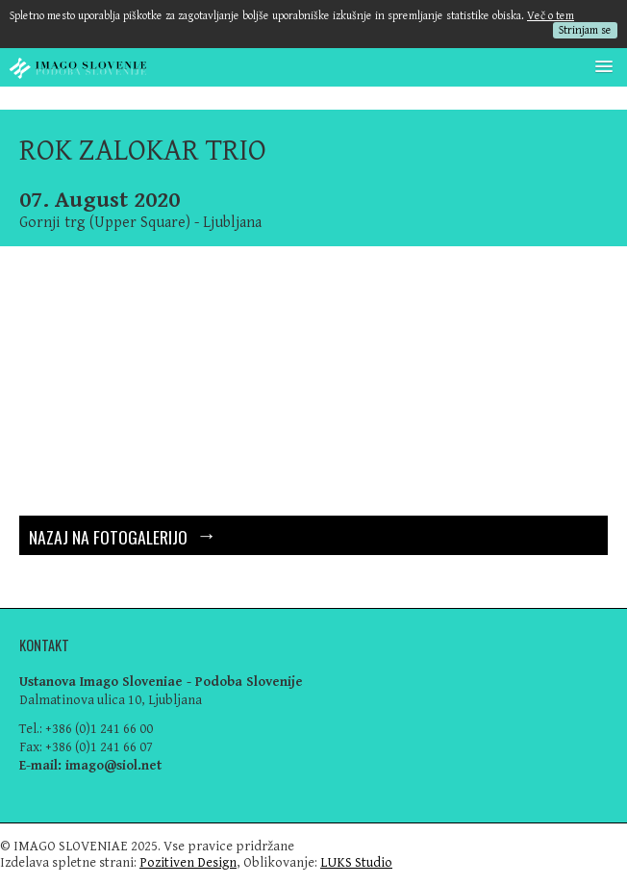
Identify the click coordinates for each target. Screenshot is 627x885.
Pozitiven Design (188, 862)
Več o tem (550, 16)
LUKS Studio (356, 862)
